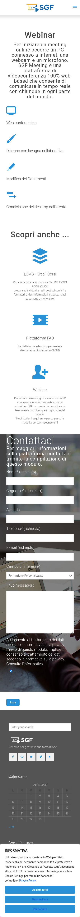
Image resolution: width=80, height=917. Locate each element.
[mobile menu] (75, 7)
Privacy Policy (27, 880)
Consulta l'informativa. (25, 664)
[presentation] (35, 684)
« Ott (11, 827)
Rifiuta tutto (40, 909)
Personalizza (40, 899)
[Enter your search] (40, 727)
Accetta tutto (40, 889)
